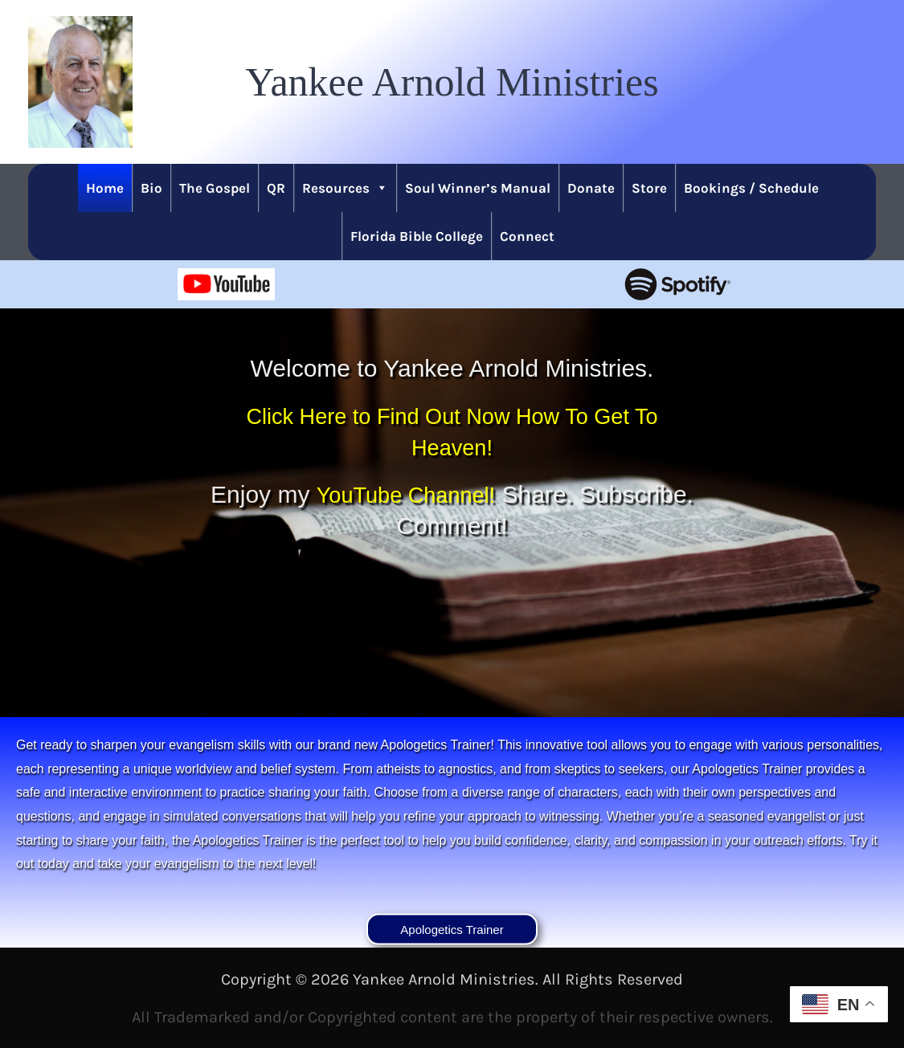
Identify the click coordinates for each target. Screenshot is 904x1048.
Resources (345, 188)
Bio (151, 188)
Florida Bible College (416, 236)
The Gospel (214, 188)
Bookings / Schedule (751, 188)
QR (276, 188)
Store (649, 188)
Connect (527, 236)
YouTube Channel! (466, 494)
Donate (591, 188)
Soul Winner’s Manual (477, 188)
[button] (451, 82)
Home (105, 188)
